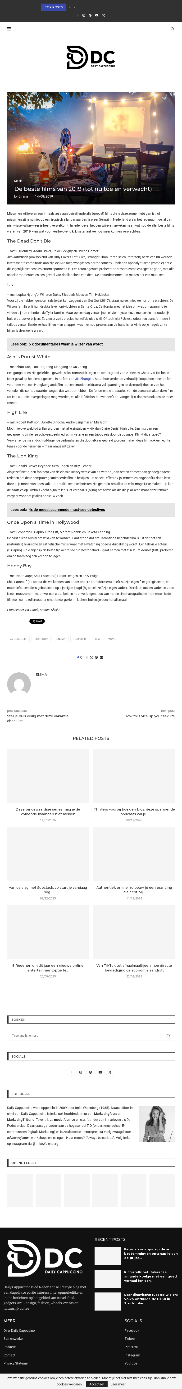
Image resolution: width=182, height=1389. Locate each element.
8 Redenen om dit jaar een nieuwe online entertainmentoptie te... (47, 967)
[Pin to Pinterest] (96, 657)
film (97, 639)
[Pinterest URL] (20, 1190)
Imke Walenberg (87, 1108)
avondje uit (18, 639)
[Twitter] (103, 15)
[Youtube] (96, 15)
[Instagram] (83, 15)
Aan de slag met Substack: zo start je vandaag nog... (48, 889)
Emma (23, 196)
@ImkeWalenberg (45, 1144)
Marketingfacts (105, 1114)
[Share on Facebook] (87, 657)
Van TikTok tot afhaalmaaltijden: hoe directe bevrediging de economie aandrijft (134, 967)
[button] (70, 7)
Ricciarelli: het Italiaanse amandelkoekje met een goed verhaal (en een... (150, 1276)
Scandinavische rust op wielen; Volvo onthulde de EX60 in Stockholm (151, 1299)
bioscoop (41, 639)
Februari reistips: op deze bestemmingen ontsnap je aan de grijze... (151, 1253)
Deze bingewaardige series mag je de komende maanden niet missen (48, 811)
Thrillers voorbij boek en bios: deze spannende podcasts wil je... (134, 811)
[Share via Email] (101, 657)
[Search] (172, 29)
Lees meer (118, 1384)
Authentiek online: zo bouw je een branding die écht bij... (134, 889)
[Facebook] (78, 15)
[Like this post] (81, 657)
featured (79, 639)
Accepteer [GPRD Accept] (96, 1384)
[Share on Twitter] (91, 658)
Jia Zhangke (84, 379)
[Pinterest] (90, 15)
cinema (60, 639)
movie (112, 639)
